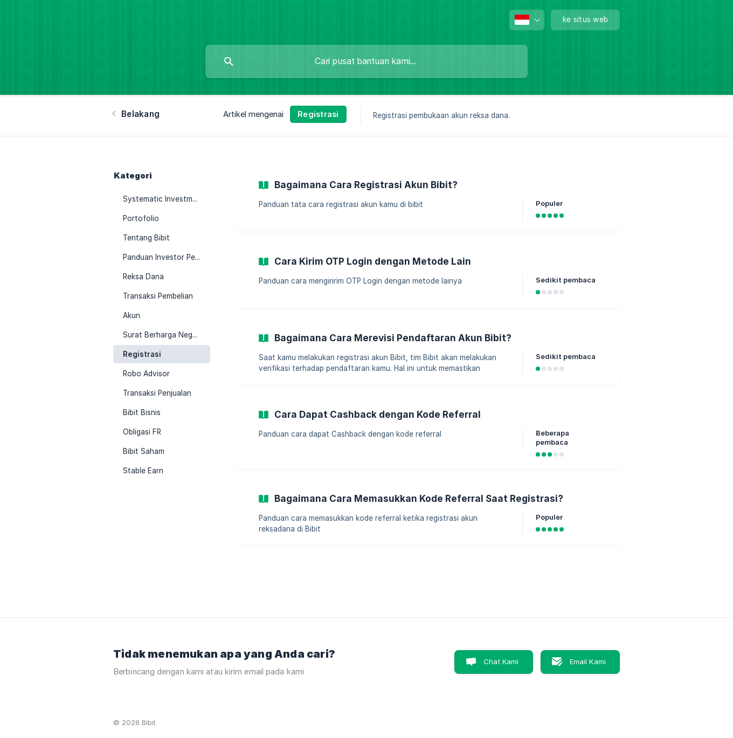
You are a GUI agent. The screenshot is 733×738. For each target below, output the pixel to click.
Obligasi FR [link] (142, 431)
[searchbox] (366, 61)
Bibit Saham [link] (143, 451)
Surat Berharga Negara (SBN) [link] (166, 334)
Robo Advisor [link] (146, 373)
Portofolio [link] (141, 218)
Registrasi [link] (142, 354)
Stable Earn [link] (143, 470)
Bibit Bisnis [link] (142, 412)
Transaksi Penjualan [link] (157, 393)
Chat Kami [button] (500, 661)
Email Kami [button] (588, 661)
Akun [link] (131, 315)
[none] (526, 20)
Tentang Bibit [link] (146, 237)
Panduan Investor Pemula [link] (166, 257)
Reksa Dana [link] (143, 276)
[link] (428, 200)
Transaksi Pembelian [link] (158, 296)
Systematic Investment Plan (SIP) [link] (166, 199)
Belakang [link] (140, 114)
